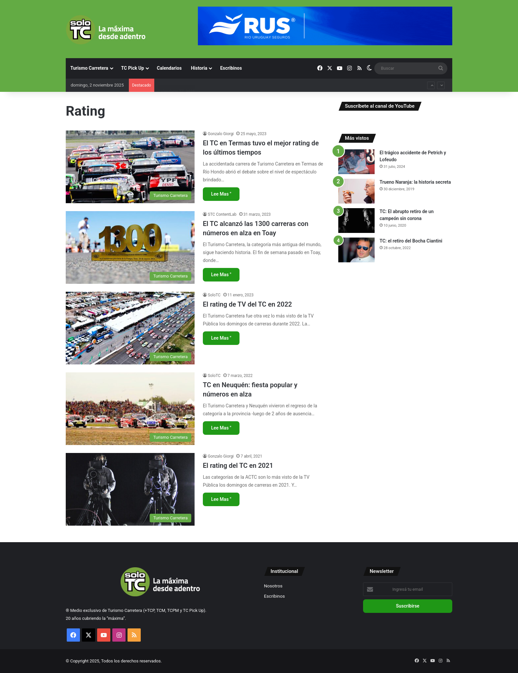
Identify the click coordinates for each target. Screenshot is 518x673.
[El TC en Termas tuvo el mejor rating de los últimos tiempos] (130, 167)
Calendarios (169, 68)
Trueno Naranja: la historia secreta (415, 182)
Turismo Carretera (89, 68)
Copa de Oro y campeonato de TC (189, 80)
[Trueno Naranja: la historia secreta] (356, 191)
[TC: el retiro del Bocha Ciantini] (356, 250)
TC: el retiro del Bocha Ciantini (411, 240)
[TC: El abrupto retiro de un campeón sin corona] (356, 220)
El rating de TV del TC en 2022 (247, 304)
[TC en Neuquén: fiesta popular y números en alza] (130, 408)
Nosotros (273, 585)
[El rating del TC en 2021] (130, 489)
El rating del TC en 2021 (238, 465)
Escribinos (231, 68)
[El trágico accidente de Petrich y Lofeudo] (356, 161)
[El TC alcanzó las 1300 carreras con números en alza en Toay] (130, 247)
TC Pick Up (132, 68)
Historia (199, 68)
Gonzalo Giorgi (221, 133)
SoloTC (214, 295)
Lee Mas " (221, 194)
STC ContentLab (222, 214)
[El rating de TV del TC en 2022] (130, 328)
